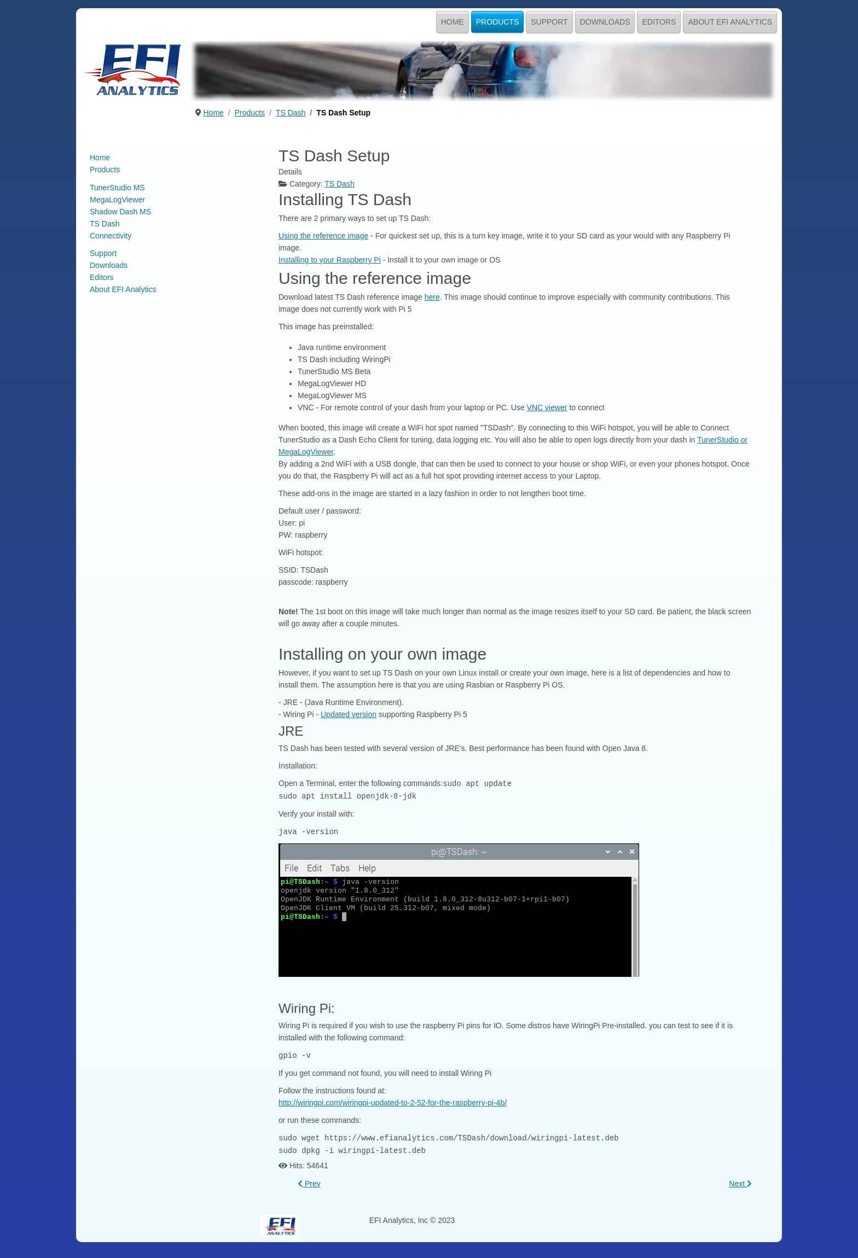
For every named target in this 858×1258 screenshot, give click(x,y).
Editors (659, 22)
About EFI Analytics (730, 22)
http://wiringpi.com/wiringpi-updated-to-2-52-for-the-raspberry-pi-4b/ (393, 1100)
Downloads (605, 22)
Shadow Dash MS (120, 211)
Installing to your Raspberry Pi (330, 259)
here (432, 297)
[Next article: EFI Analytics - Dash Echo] (740, 1180)
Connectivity (110, 235)
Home (452, 22)
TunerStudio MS (117, 187)
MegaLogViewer (117, 199)
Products (497, 22)
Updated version (348, 714)
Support (549, 22)
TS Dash (104, 223)
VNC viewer (547, 407)
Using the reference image (323, 235)
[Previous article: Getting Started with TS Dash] (309, 1180)
